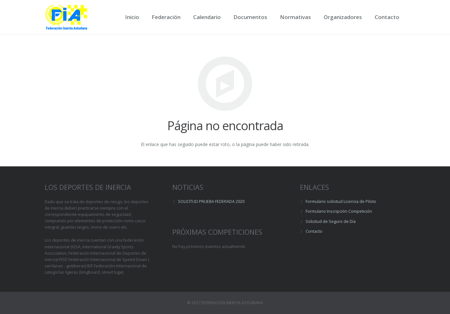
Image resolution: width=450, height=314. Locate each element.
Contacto (314, 231)
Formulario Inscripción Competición (339, 211)
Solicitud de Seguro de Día (331, 221)
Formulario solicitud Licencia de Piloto (341, 201)
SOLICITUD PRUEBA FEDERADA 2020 (211, 201)
